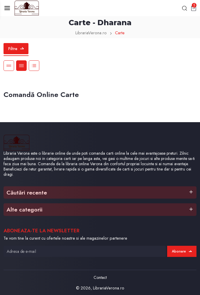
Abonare (182, 251)
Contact (100, 277)
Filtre (16, 49)
